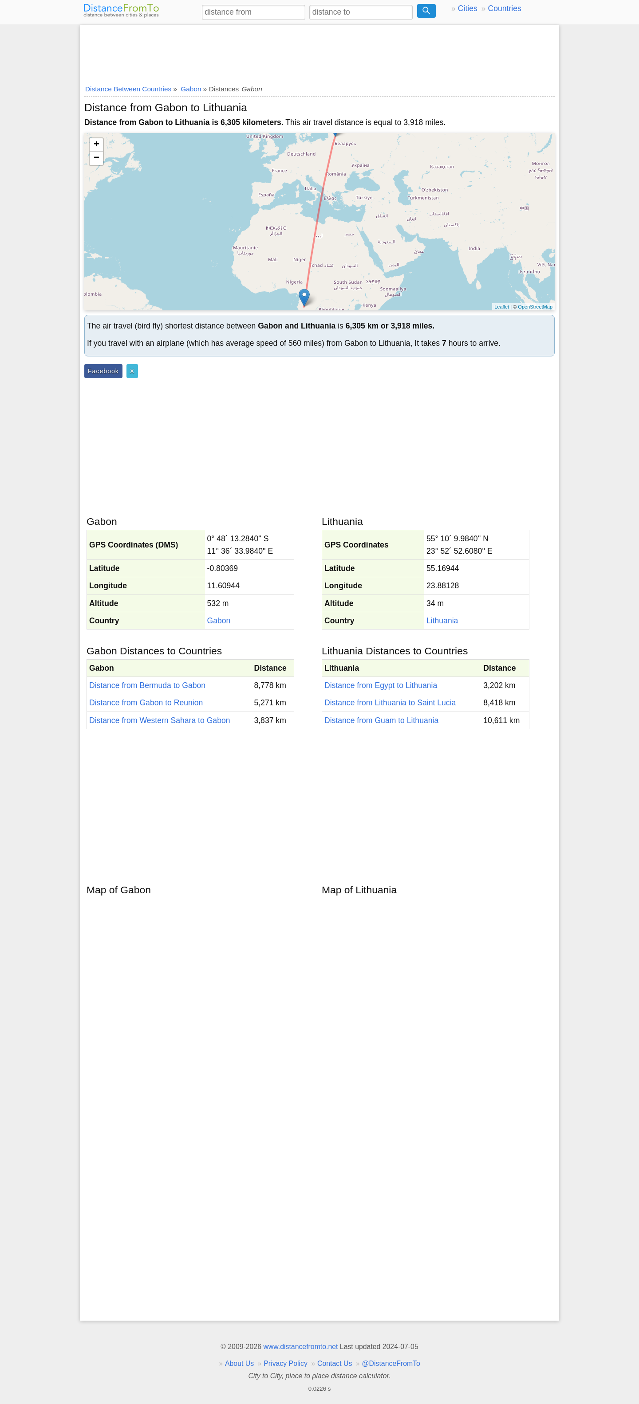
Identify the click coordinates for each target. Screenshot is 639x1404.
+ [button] (96, 145)
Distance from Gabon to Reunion (146, 702)
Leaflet (501, 306)
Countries (504, 8)
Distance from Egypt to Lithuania (380, 685)
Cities (467, 8)
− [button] (96, 158)
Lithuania (442, 620)
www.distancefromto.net (300, 1346)
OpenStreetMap (535, 306)
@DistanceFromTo (391, 1363)
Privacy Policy (286, 1363)
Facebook (103, 371)
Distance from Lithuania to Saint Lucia (390, 702)
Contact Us (334, 1363)
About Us (239, 1363)
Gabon (219, 620)
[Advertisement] (319, 52)
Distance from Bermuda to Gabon (147, 685)
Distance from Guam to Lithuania (381, 720)
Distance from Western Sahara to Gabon (159, 720)
